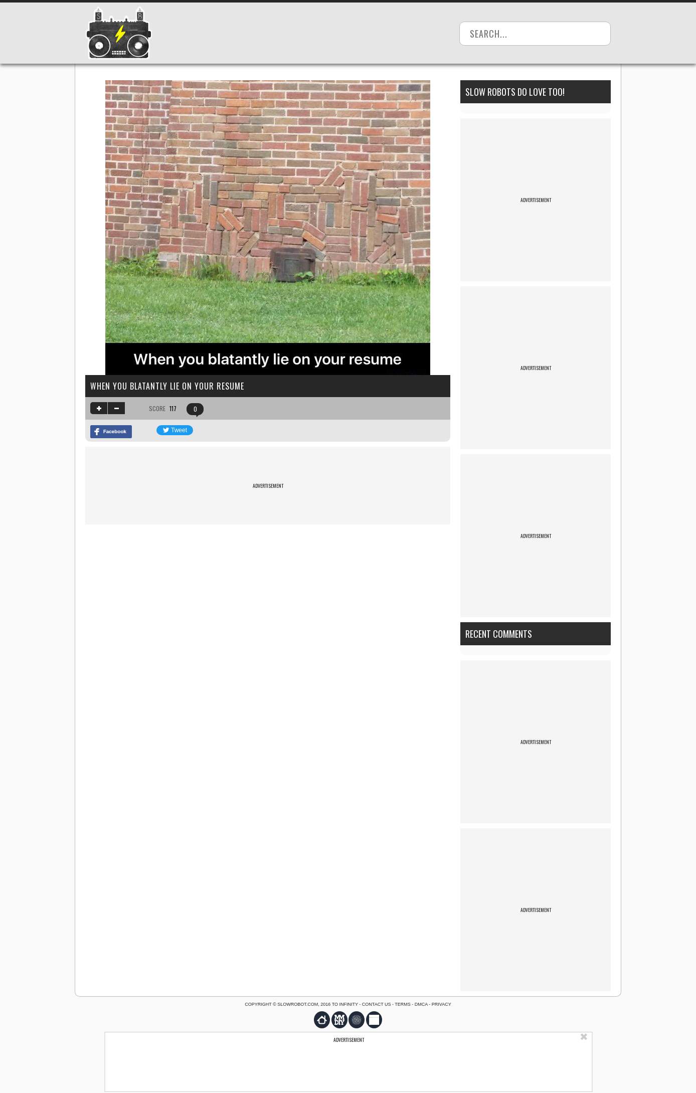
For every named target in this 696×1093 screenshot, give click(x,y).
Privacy (441, 1004)
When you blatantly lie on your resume (167, 386)
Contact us (376, 1004)
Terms (403, 1004)
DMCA (421, 1004)
